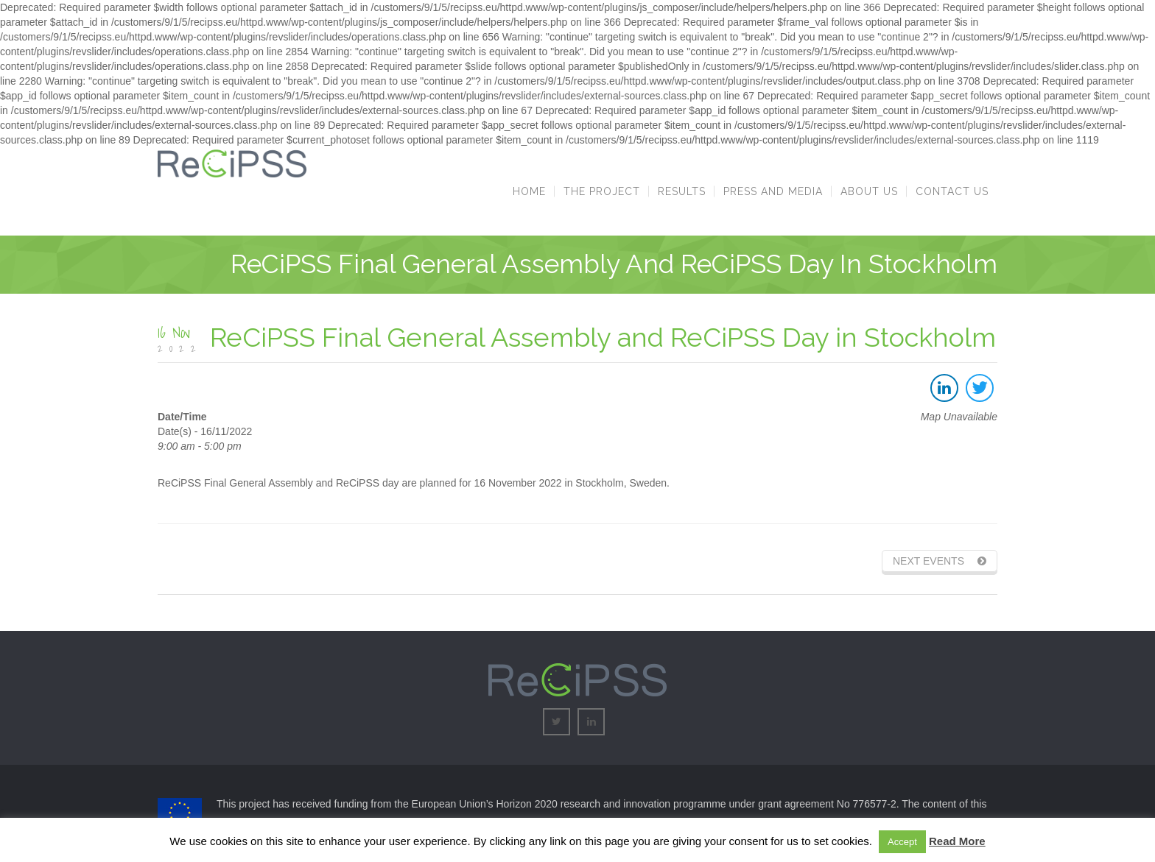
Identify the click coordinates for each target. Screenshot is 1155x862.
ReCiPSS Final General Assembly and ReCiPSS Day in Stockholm (603, 337)
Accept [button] (902, 841)
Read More (957, 841)
